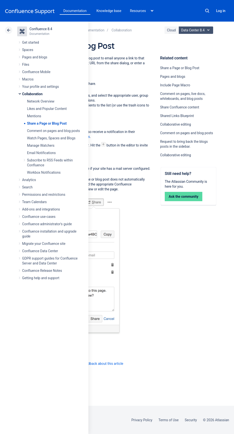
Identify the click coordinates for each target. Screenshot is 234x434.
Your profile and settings (40, 87)
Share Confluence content (179, 107)
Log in (220, 11)
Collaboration (32, 94)
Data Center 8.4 (196, 30)
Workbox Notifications (44, 172)
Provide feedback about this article (97, 364)
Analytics (29, 180)
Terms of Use (168, 420)
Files (25, 64)
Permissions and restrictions (43, 195)
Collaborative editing (175, 124)
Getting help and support (40, 278)
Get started (30, 42)
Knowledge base (109, 11)
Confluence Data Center (40, 251)
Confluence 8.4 (40, 29)
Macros (28, 79)
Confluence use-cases (38, 217)
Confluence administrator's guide (47, 224)
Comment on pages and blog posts (53, 131)
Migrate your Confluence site (43, 244)
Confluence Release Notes (42, 271)
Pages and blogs (34, 57)
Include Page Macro (175, 85)
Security (191, 420)
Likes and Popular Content (47, 109)
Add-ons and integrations (41, 209)
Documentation (75, 11)
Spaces (27, 50)
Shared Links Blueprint (177, 116)
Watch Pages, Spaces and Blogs (51, 138)
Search (207, 11)
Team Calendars (34, 202)
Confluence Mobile (36, 72)
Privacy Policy (141, 420)
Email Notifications (41, 153)
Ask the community (183, 196)
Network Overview (40, 101)
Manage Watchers (41, 145)
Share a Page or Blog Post (47, 123)
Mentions (34, 116)
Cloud (171, 30)
